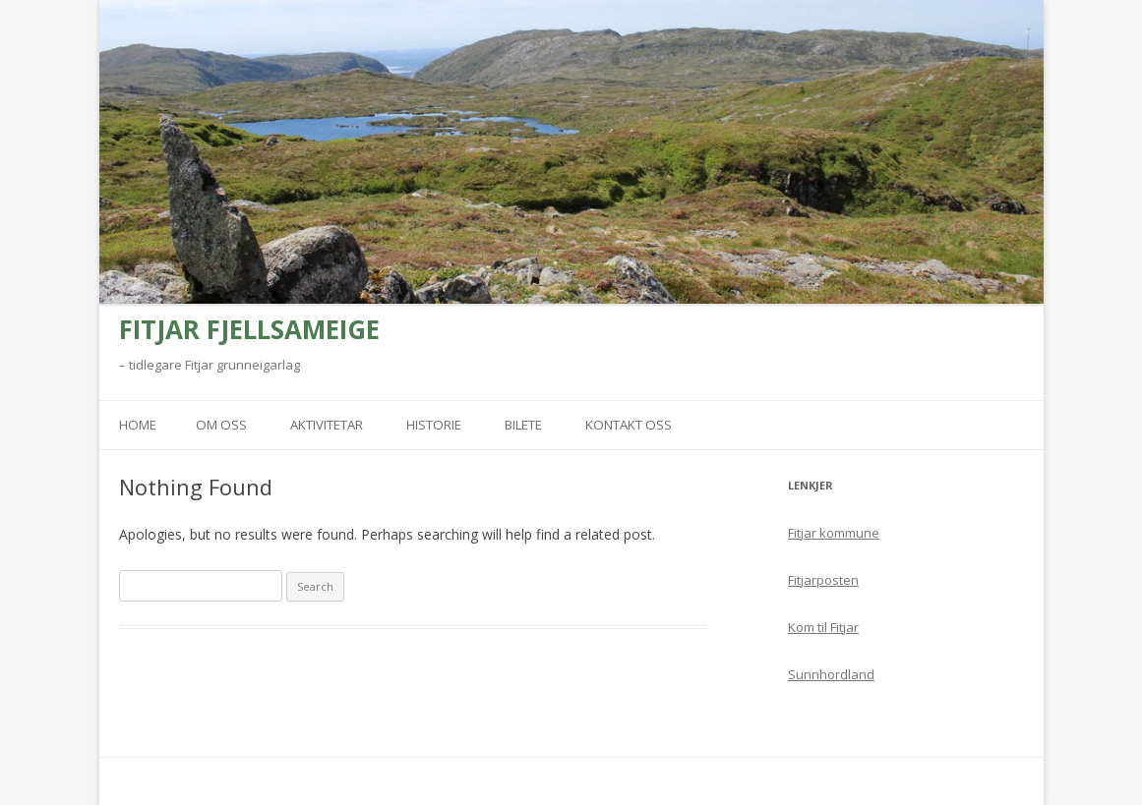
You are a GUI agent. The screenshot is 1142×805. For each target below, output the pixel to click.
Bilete (523, 424)
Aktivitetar (326, 424)
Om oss (221, 424)
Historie (433, 424)
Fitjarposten (823, 580)
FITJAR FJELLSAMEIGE (249, 329)
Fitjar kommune (833, 533)
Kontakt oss (628, 424)
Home (137, 424)
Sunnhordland (831, 674)
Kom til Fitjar (823, 627)
